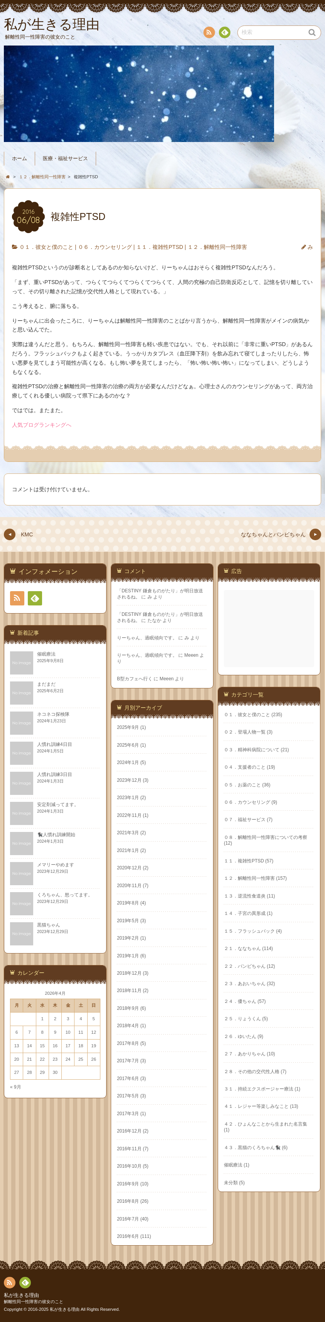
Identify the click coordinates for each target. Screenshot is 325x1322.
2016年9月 (128, 1184)
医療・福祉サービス (65, 158)
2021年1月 (128, 850)
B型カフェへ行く (134, 678)
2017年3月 (128, 1113)
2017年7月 (128, 1060)
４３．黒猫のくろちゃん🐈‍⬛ (252, 1147)
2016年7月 (128, 1219)
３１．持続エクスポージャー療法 (258, 1089)
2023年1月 (128, 797)
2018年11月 (129, 990)
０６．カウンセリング (105, 247)
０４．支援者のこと (245, 767)
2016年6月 (128, 1236)
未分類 (231, 1182)
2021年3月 (128, 832)
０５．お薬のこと (242, 785)
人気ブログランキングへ (41, 425)
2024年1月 (128, 762)
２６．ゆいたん (240, 1036)
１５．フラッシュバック (249, 931)
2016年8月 (128, 1201)
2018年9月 (128, 1008)
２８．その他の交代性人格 (251, 1071)
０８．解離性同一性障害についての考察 (265, 837)
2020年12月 (129, 868)
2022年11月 (129, 815)
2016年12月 (129, 1131)
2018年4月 (128, 1025)
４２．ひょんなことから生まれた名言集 (265, 1124)
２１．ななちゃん (242, 948)
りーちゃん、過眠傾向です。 (147, 638)
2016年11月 (129, 1148)
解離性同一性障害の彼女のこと (33, 1301)
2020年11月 (129, 885)
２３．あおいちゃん (245, 983)
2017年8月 (128, 1043)
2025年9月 (128, 727)
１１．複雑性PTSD (159, 247)
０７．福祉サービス (245, 819)
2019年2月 (128, 938)
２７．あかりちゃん (245, 1054)
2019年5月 (128, 920)
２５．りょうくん (242, 1018)
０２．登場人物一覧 (245, 732)
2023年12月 (129, 780)
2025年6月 (128, 745)
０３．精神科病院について (251, 749)
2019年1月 (128, 956)
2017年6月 (128, 1078)
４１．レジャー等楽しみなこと (256, 1106)
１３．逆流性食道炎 (245, 896)
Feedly (224, 33)
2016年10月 (129, 1166)
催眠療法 (233, 1165)
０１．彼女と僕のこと (46, 247)
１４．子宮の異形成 (245, 913)
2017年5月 (128, 1096)
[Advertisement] (270, 628)
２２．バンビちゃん (245, 966)
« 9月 (15, 1087)
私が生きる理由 (21, 1295)
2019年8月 (128, 903)
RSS (208, 33)
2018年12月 (129, 973)
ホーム (19, 158)
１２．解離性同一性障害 (217, 247)
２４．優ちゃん (240, 1001)
